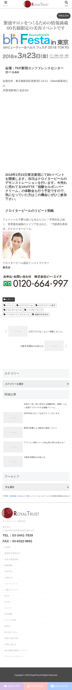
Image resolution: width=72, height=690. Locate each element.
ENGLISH (64, 15)
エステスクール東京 (45, 305)
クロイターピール (13, 310)
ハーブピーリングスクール (16, 314)
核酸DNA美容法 (40, 314)
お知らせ (9, 299)
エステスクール (25, 305)
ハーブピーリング (33, 310)
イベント (9, 305)
